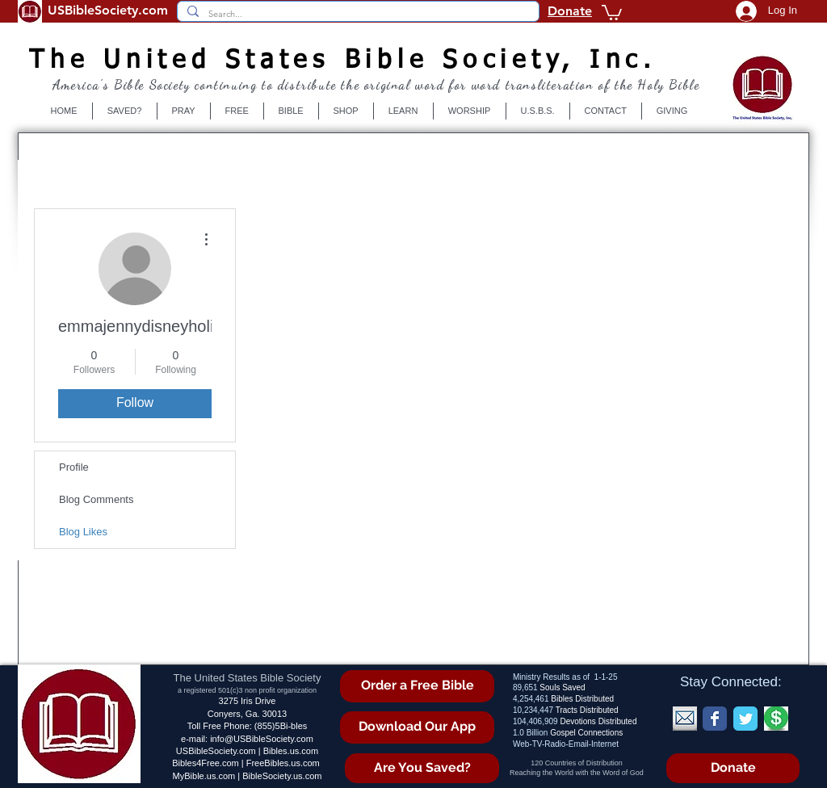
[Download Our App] (417, 727)
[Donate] (733, 768)
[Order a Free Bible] (417, 686)
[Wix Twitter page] (745, 718)
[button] (612, 11)
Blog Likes (83, 532)
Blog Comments (96, 499)
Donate (570, 11)
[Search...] (356, 14)
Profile (74, 467)
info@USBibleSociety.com (261, 739)
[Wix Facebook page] (715, 718)
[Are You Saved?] (422, 768)
